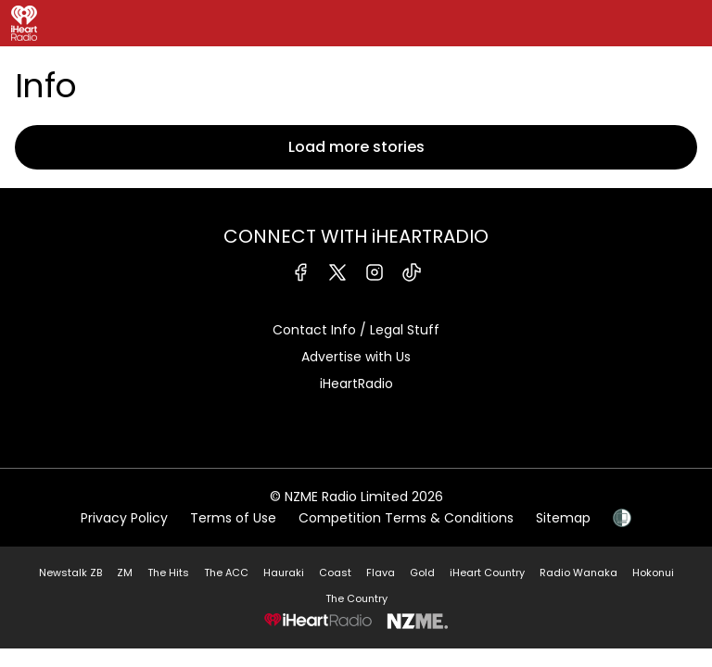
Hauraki (283, 572)
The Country (356, 598)
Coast (335, 572)
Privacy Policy (124, 518)
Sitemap (563, 518)
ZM (125, 572)
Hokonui (653, 572)
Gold (422, 572)
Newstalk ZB (70, 572)
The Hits (168, 572)
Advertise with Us (356, 356)
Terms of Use (233, 518)
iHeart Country (487, 572)
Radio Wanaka (578, 572)
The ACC (226, 572)
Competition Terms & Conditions (406, 518)
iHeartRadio (356, 383)
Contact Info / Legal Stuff (356, 330)
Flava (380, 572)
